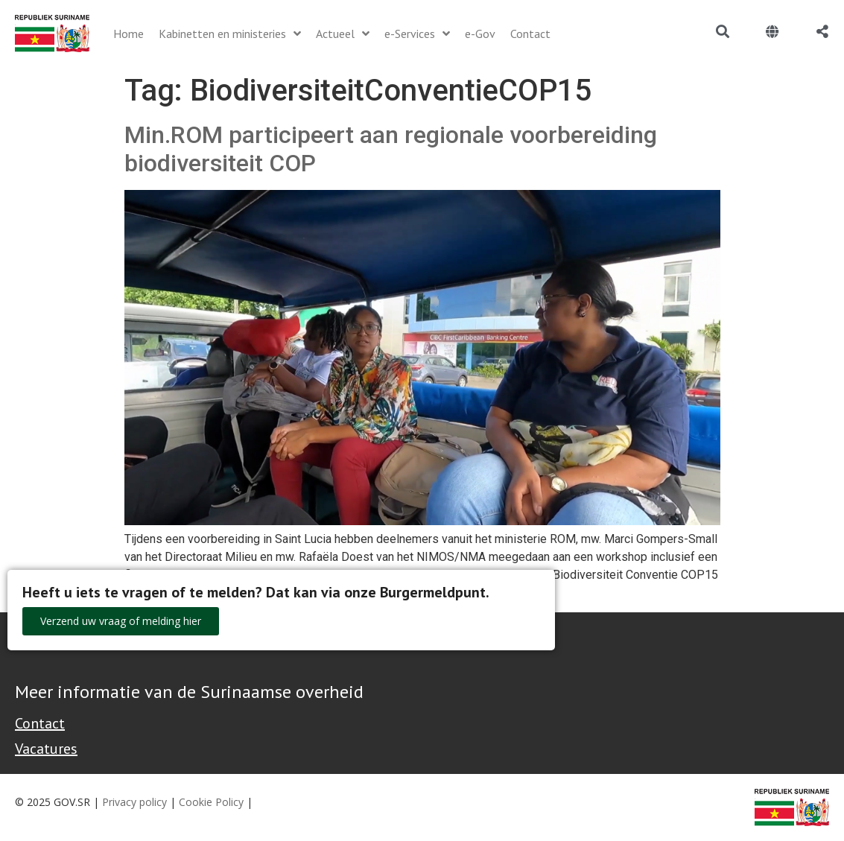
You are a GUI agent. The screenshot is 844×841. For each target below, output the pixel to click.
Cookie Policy (211, 802)
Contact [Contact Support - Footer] (40, 723)
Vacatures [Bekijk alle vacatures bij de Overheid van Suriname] (46, 748)
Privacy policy (134, 802)
